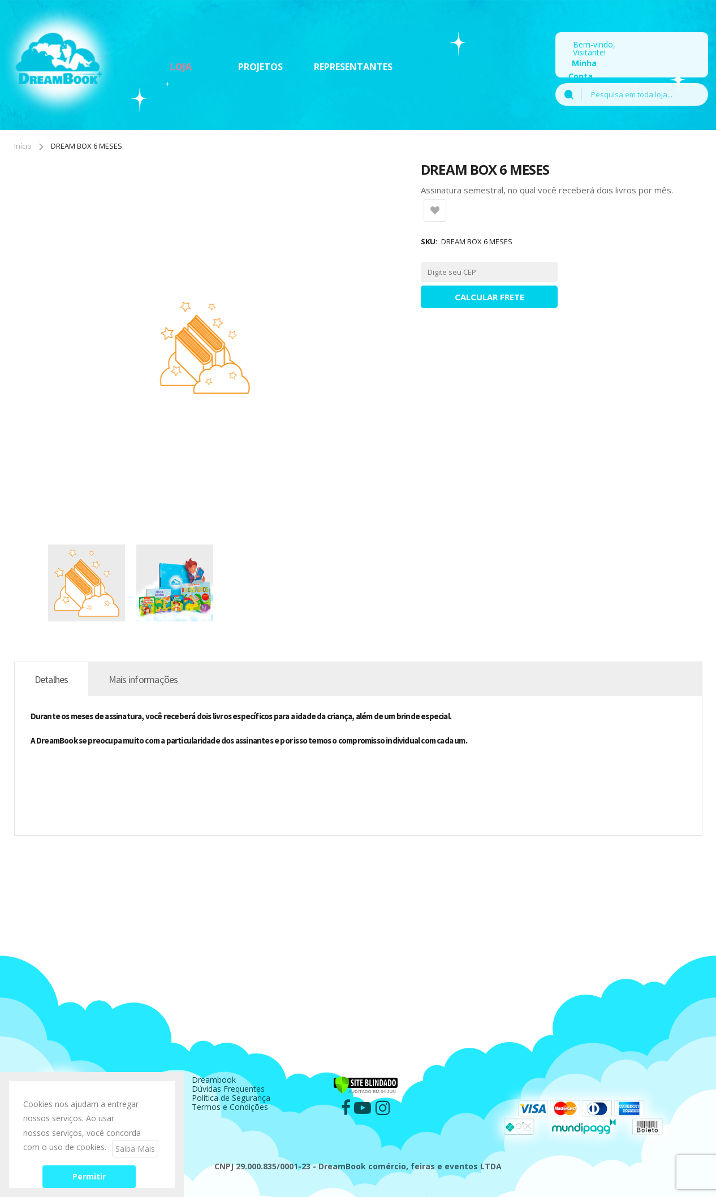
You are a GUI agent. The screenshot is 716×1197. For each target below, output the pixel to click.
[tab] (51, 679)
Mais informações (143, 679)
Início (23, 146)
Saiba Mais (135, 1148)
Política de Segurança (231, 1097)
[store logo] (59, 62)
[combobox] (645, 94)
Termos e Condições (230, 1106)
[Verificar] (365, 1079)
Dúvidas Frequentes (228, 1088)
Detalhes (51, 679)
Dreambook (214, 1079)
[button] (92, 583)
